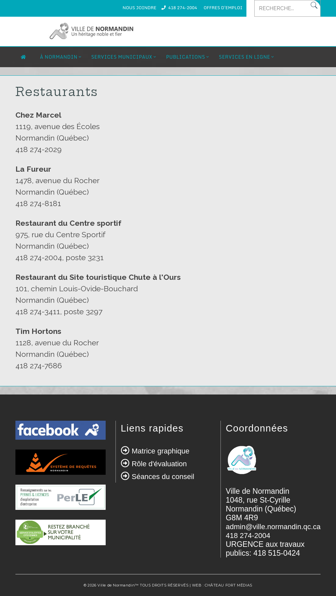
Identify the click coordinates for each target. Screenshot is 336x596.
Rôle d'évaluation (159, 464)
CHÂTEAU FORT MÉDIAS (228, 585)
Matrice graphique (160, 451)
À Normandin (58, 57)
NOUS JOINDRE (140, 7)
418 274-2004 (182, 7)
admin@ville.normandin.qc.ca (273, 527)
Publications (185, 57)
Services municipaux (121, 57)
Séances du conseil (163, 476)
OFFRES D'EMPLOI (223, 7)
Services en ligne (244, 57)
